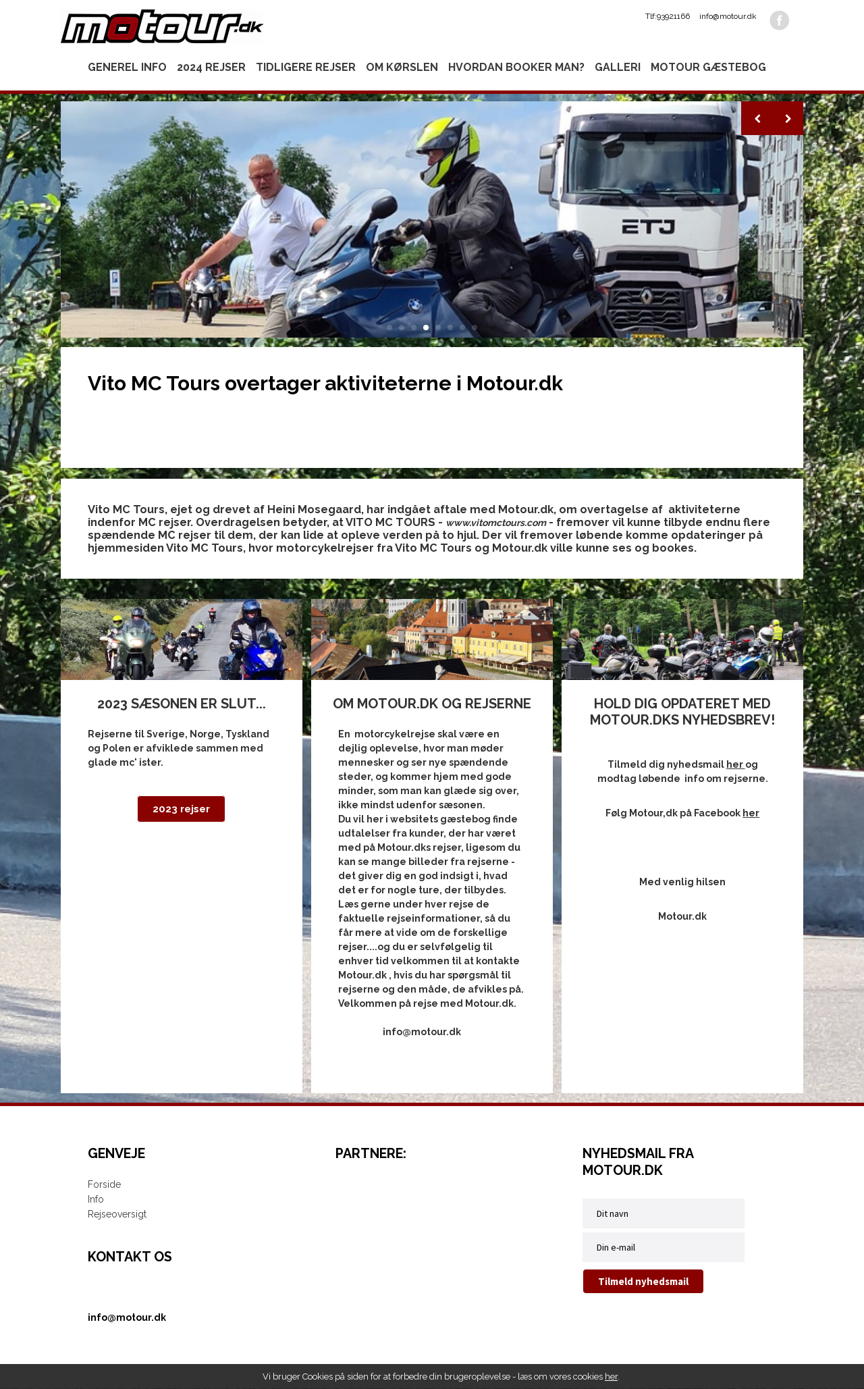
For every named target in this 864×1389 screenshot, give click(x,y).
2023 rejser (181, 810)
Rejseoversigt (117, 1214)
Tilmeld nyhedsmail (643, 1282)
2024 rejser (211, 67)
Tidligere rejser (306, 67)
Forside (104, 1185)
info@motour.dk (728, 16)
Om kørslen (402, 67)
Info (96, 1200)
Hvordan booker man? (516, 67)
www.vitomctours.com (496, 522)
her (611, 1376)
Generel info (127, 67)
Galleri (618, 67)
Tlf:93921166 (667, 16)
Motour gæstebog (708, 67)
